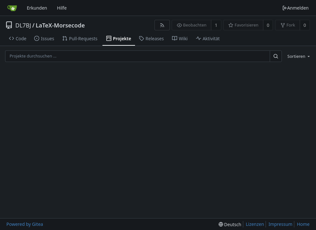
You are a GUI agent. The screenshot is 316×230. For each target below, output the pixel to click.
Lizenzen (255, 224)
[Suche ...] (276, 56)
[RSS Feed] (161, 25)
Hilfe (62, 8)
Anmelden (295, 8)
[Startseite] (12, 8)
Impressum (280, 224)
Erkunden (37, 8)
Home (303, 224)
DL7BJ (23, 25)
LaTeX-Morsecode (60, 25)
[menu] (297, 56)
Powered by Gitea (24, 224)
